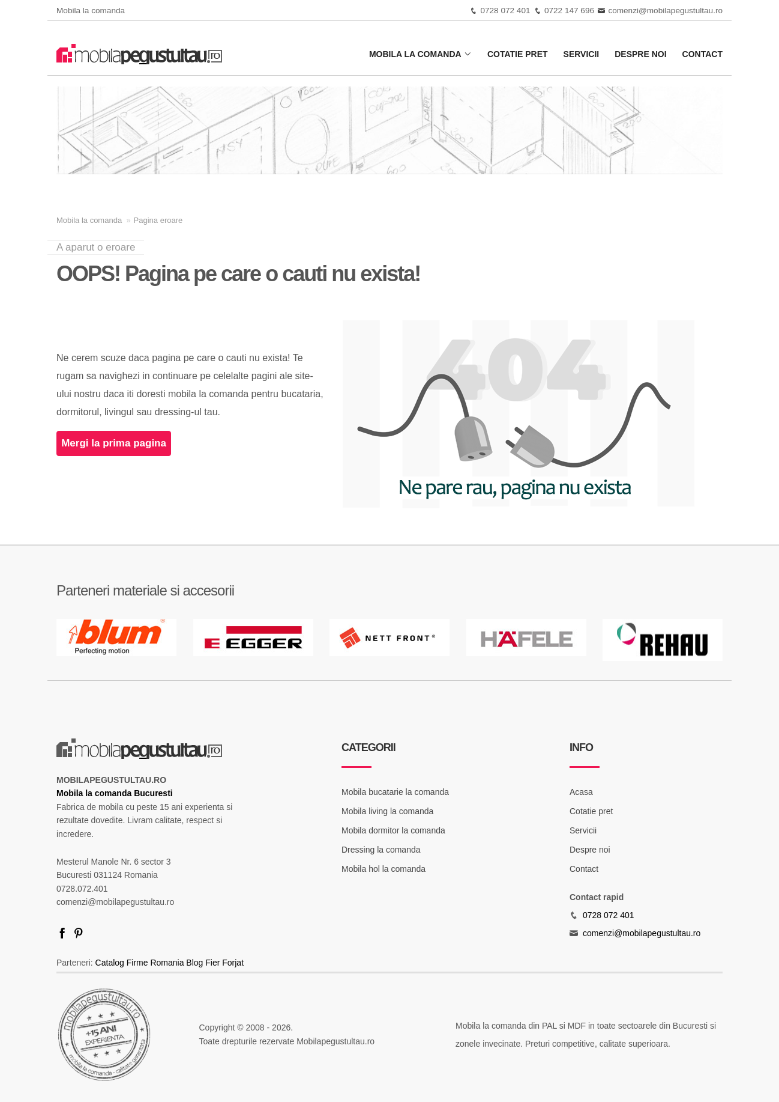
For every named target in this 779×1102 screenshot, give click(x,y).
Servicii (582, 54)
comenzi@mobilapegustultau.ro (665, 10)
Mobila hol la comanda (383, 869)
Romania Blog (176, 962)
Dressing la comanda (381, 849)
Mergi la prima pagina (113, 443)
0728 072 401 (505, 10)
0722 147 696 (569, 10)
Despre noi (640, 54)
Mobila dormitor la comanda (393, 830)
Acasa (581, 792)
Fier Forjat (224, 962)
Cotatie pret (517, 54)
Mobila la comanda (420, 54)
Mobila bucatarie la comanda (395, 792)
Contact (702, 54)
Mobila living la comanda (387, 811)
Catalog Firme (121, 962)
